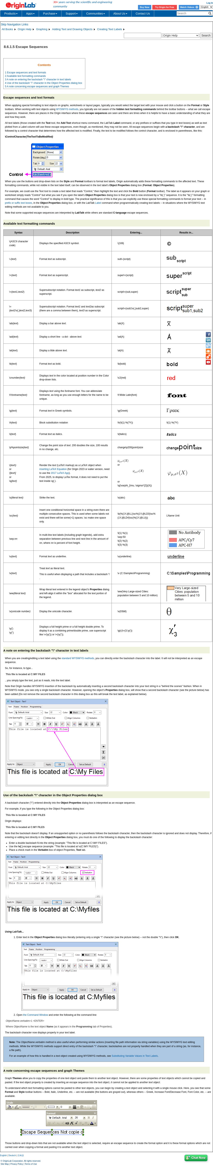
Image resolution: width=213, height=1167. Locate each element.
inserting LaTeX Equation (53, 469)
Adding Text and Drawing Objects (72, 29)
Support (72, 13)
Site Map (5, 1164)
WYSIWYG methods (67, 109)
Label (98, 202)
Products (11, 13)
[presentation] (123, 461)
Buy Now (144, 7)
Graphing (41, 29)
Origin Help (25, 29)
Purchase (50, 13)
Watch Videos (189, 7)
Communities (95, 13)
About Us (120, 13)
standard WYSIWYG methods (78, 658)
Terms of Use (31, 1164)
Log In (209, 3)
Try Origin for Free (164, 7)
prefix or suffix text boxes (18, 202)
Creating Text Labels (109, 29)
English (3, 1155)
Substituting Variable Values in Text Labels (135, 1055)
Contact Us (143, 13)
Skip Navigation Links (14, 24)
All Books (7, 29)
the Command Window (35, 1014)
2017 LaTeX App (60, 473)
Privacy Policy (16, 1164)
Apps (30, 13)
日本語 (21, 1155)
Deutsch (12, 1155)
